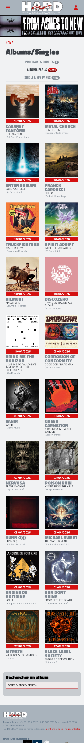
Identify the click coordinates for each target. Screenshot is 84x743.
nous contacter (72, 727)
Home (9, 41)
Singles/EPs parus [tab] (42, 75)
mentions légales (54, 727)
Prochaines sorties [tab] (42, 60)
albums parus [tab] (42, 68)
